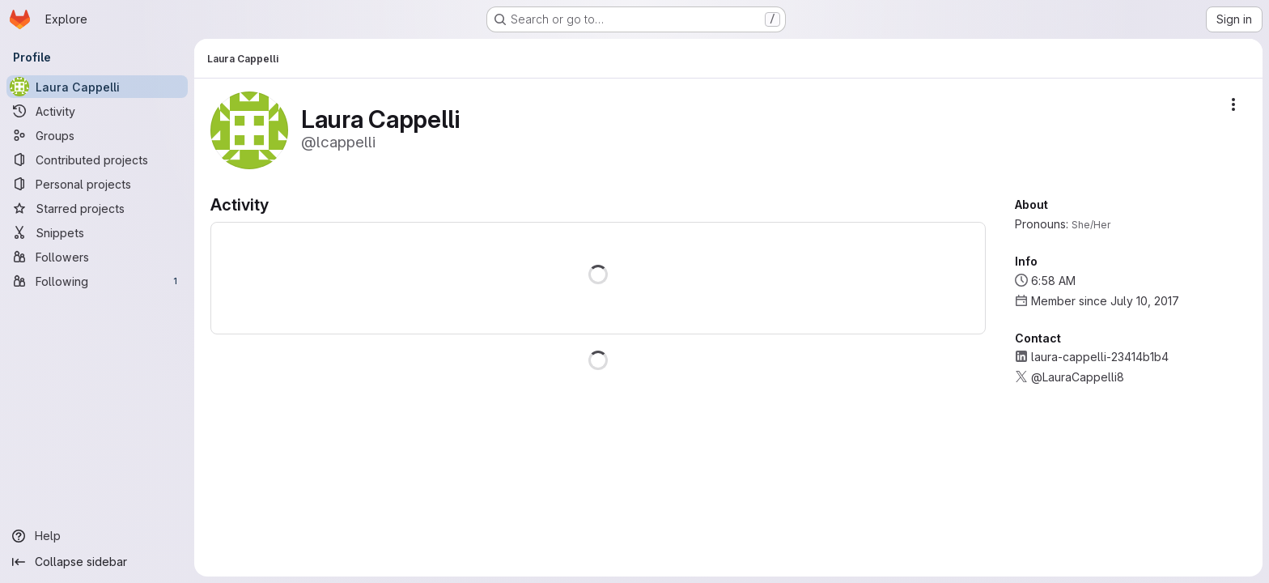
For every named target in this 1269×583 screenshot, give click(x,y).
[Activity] (97, 111)
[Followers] (97, 256)
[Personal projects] (97, 183)
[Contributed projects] (97, 159)
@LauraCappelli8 (1077, 377)
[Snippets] (97, 232)
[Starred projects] (97, 208)
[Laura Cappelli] (97, 86)
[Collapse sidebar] (97, 562)
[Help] (97, 536)
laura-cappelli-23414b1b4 (1100, 357)
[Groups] (97, 135)
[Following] (97, 281)
